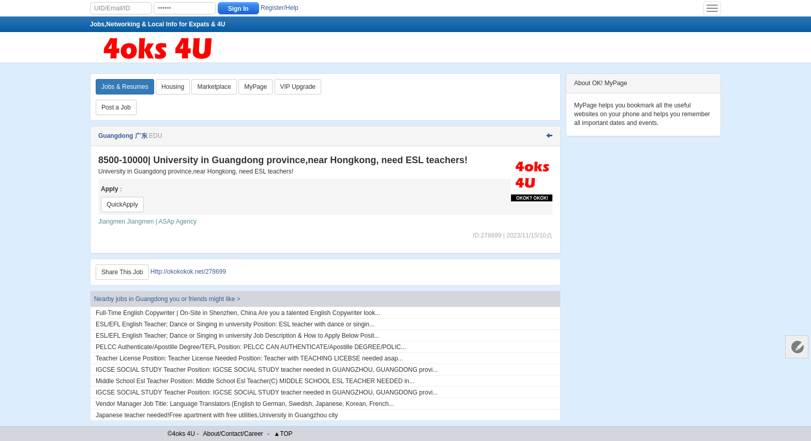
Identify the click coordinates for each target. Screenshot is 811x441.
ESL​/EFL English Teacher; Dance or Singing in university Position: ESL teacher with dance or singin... (235, 324)
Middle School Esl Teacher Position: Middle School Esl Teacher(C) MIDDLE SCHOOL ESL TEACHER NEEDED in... (255, 381)
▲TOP (283, 433)
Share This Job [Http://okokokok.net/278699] (122, 272)
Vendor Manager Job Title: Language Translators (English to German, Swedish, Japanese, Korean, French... (245, 403)
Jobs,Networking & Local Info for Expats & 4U (157, 24)
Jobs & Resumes (124, 86)
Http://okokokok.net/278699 (188, 271)
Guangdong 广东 (122, 135)
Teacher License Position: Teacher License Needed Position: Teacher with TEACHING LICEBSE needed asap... (249, 358)
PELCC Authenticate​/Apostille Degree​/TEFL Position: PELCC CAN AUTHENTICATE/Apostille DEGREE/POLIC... (251, 347)
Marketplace (214, 86)
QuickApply (122, 204)
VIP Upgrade (298, 86)
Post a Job (116, 107)
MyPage (255, 86)
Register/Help (279, 7)
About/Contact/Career (233, 433)
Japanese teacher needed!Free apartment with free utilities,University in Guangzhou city (217, 415)
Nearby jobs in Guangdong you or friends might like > (167, 299)
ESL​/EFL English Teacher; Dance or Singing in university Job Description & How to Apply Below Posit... (237, 335)
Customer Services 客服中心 (796, 346)
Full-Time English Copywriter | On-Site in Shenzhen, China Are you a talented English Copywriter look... (238, 313)
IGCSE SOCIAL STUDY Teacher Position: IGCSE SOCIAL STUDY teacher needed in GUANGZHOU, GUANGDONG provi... (267, 369)
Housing (172, 86)
